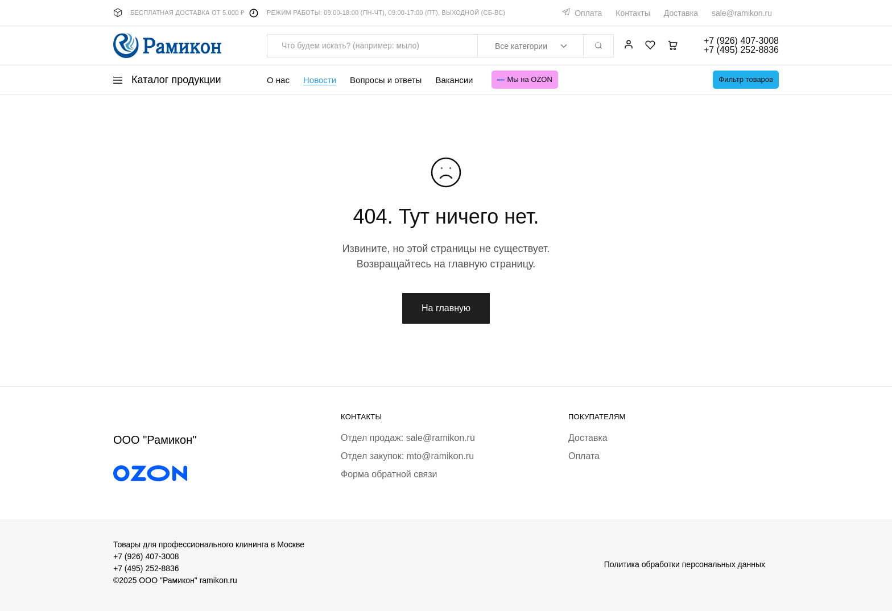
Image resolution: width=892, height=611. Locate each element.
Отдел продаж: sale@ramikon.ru (408, 438)
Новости (319, 80)
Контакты (633, 13)
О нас (278, 80)
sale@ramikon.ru (742, 13)
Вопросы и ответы (386, 80)
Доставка (681, 13)
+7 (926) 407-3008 (146, 556)
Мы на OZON (524, 79)
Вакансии (454, 80)
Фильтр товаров (745, 79)
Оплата (588, 13)
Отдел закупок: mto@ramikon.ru (407, 456)
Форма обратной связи (389, 474)
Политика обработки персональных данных (684, 564)
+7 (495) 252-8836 (146, 568)
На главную (446, 308)
